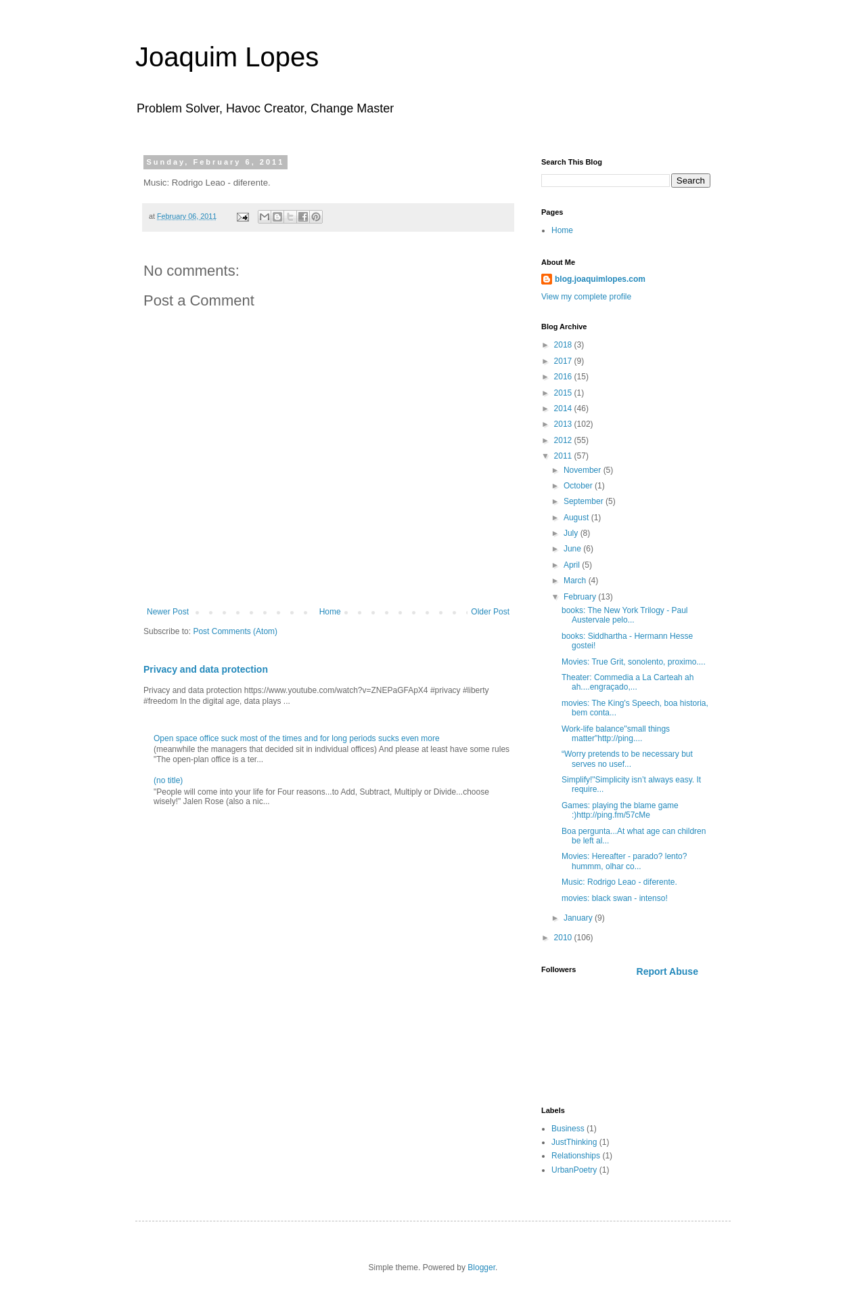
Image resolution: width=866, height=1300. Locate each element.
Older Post (490, 611)
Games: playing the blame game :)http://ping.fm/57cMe (620, 810)
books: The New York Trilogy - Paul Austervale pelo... (625, 615)
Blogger (481, 1267)
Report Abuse (667, 971)
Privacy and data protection (205, 669)
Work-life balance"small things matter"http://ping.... (616, 733)
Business (568, 1128)
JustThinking (574, 1142)
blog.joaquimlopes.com (600, 279)
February (581, 597)
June (573, 548)
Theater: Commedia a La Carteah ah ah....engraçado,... (627, 682)
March (576, 580)
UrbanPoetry (574, 1170)
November (583, 470)
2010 (564, 937)
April (573, 565)
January (579, 918)
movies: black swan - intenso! (615, 898)
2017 (564, 361)
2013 (564, 424)
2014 (564, 408)
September (585, 501)
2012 (564, 440)
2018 (564, 345)
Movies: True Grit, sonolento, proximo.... (634, 662)
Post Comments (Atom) (235, 631)
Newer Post (168, 611)
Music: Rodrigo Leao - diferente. (619, 882)
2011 (564, 456)
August (577, 517)
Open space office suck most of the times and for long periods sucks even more (297, 738)
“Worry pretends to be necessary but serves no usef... (627, 758)
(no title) (168, 780)
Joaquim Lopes (227, 57)
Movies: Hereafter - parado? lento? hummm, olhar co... (624, 861)
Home (330, 611)
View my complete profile (586, 296)
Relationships (575, 1155)
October (579, 485)
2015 (564, 393)
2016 (564, 376)
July (572, 533)
